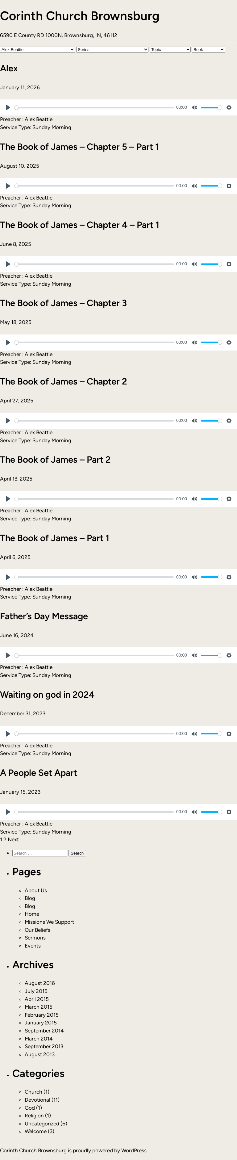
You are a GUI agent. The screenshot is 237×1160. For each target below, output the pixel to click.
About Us (36, 890)
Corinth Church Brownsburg (80, 15)
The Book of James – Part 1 (54, 537)
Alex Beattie (38, 119)
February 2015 (42, 1015)
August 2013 (40, 1054)
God (30, 1108)
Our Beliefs (37, 930)
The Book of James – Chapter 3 (63, 302)
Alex (9, 68)
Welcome (36, 1131)
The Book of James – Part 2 (55, 459)
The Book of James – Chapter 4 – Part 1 (79, 224)
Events (33, 946)
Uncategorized (42, 1123)
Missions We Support (49, 922)
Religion (34, 1115)
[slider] (94, 108)
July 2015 (36, 991)
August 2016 (40, 983)
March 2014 (39, 1039)
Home (32, 914)
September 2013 (44, 1046)
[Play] (8, 107)
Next (13, 839)
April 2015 (37, 999)
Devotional (37, 1100)
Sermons (35, 938)
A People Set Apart (38, 772)
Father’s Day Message (44, 616)
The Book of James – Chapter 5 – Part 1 (79, 146)
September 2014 (44, 1031)
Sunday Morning (51, 127)
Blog (30, 898)
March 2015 (38, 1007)
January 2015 (41, 1022)
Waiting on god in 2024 (47, 694)
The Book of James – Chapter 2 (63, 381)
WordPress (134, 1150)
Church (33, 1092)
